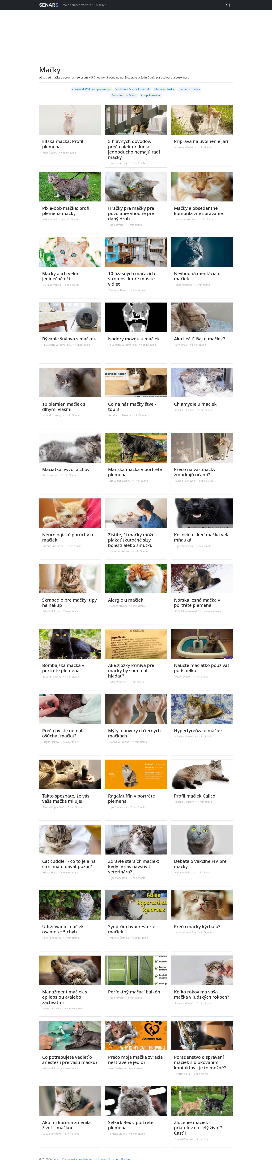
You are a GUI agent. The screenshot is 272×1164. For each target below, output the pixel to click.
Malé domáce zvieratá (77, 5)
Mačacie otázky (164, 89)
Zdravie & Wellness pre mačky (91, 89)
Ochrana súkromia (106, 1159)
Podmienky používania (77, 1159)
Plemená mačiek (189, 89)
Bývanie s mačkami (124, 95)
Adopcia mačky (150, 95)
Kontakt (126, 1159)
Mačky (100, 5)
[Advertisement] (136, 39)
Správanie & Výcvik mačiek (132, 89)
